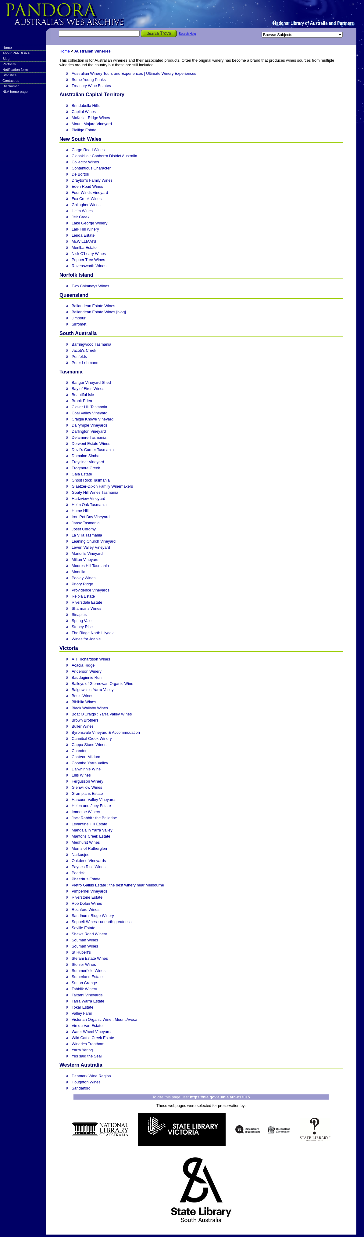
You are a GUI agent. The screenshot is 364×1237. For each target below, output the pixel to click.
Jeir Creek (80, 217)
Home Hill (80, 510)
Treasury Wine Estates (91, 85)
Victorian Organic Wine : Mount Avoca (104, 1019)
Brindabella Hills (86, 105)
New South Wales (80, 139)
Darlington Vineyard (89, 431)
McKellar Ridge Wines (91, 117)
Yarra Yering (82, 1050)
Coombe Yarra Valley (90, 763)
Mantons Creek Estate (91, 836)
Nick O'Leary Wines (89, 253)
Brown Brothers (85, 720)
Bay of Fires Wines (88, 388)
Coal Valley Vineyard (90, 413)
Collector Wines (85, 162)
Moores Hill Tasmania (90, 565)
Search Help (187, 33)
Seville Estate (83, 928)
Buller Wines (83, 726)
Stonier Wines (84, 964)
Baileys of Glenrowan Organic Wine (102, 683)
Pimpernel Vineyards (90, 891)
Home (7, 47)
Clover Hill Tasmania (89, 407)
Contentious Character (91, 168)
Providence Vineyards (90, 590)
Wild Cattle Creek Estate (93, 1037)
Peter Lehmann (85, 362)
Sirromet (79, 324)
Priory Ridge (82, 584)
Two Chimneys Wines (90, 286)
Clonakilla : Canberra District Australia (104, 156)
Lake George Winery (89, 223)
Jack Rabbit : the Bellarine (94, 818)
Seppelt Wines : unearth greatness (101, 921)
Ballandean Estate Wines (93, 306)
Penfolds (79, 356)
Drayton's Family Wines (92, 180)
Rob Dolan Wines (87, 903)
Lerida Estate (83, 235)
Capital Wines (84, 111)
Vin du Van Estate (87, 1025)
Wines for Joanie (86, 639)
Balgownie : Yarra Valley (92, 689)
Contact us (10, 80)
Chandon (79, 750)
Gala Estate (82, 474)
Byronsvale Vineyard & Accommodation (106, 732)
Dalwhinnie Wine (86, 769)
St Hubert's (81, 952)
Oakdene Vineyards (89, 860)
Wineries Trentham (88, 1044)
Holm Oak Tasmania (89, 504)
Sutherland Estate (87, 976)
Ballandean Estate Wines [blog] (99, 312)
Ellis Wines (81, 775)
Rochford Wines (85, 909)
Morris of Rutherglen (89, 848)
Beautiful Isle (83, 394)
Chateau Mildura (86, 757)
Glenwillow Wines (87, 787)
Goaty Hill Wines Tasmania (95, 492)
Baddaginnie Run (87, 677)
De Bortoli (80, 174)
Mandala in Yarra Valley (92, 830)
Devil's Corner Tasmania (93, 449)
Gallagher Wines (86, 204)
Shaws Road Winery (89, 934)
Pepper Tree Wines (88, 259)
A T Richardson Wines (91, 659)
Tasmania (70, 372)
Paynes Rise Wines (88, 866)
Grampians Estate (87, 793)
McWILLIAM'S (84, 241)
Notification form (15, 69)
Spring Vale (81, 620)
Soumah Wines (85, 940)
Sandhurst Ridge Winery (93, 915)
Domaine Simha (85, 455)
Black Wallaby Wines (90, 708)
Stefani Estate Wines (90, 958)
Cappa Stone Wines (89, 744)
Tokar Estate (82, 1007)
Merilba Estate (84, 247)
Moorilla (78, 571)
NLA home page (15, 91)
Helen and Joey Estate (91, 805)
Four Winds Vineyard (90, 192)
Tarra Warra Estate (88, 1001)
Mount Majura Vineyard (92, 124)
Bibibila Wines (84, 702)
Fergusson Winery (87, 781)
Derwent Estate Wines (91, 443)
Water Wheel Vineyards (92, 1031)
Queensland (73, 295)
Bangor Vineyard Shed (91, 382)
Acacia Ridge (83, 665)
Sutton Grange (84, 983)
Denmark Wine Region (91, 1076)
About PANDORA (16, 53)
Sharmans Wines (86, 608)
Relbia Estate (83, 596)
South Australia (78, 333)
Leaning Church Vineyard (94, 541)
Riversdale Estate (87, 602)
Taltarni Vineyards (87, 995)
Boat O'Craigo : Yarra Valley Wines (102, 714)
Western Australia (80, 1065)
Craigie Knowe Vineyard (92, 419)
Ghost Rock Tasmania (91, 480)
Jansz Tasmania (86, 523)
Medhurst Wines (86, 842)
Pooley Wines (83, 578)
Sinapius (79, 614)
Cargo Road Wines (88, 149)
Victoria (68, 648)
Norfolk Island (76, 275)
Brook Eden (82, 400)
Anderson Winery (87, 671)
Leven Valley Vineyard (91, 547)
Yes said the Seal (87, 1056)
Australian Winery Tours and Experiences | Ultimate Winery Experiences (134, 73)
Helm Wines (82, 211)
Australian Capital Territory (91, 94)
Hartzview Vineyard (88, 498)
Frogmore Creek (86, 468)
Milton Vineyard (85, 559)
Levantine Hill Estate (89, 824)
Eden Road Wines (87, 186)
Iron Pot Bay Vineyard (90, 517)
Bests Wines (82, 695)
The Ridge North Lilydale (93, 633)
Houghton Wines (86, 1082)
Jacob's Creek (84, 350)
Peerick (78, 873)
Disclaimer (10, 86)
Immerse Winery (86, 812)
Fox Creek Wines (87, 198)
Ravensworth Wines (89, 266)
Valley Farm (82, 1013)
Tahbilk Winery (84, 989)
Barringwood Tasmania (91, 344)
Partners (9, 64)
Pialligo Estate (84, 130)
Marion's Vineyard (87, 553)
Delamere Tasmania (89, 437)
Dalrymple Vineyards (90, 425)
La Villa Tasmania (87, 535)
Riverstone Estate (87, 897)
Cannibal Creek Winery (92, 738)
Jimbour (79, 318)
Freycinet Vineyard (88, 462)
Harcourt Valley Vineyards (94, 799)
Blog (5, 58)
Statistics (9, 75)
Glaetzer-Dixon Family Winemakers (102, 486)
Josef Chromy (84, 529)
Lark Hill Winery (85, 229)
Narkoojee (80, 854)
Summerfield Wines (88, 970)
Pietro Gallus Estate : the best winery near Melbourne (118, 885)
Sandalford (81, 1088)
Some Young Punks (89, 79)
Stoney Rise (82, 626)
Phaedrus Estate (86, 879)
